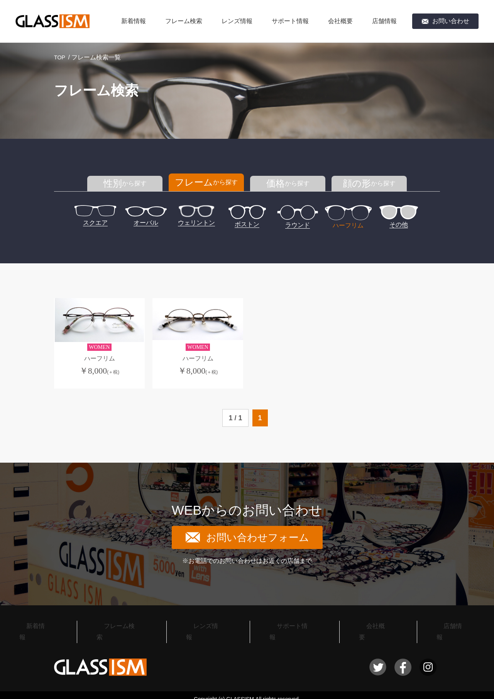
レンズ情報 (237, 21)
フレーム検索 (183, 21)
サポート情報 (290, 21)
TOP (60, 57)
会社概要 (340, 21)
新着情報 (133, 21)
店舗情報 (384, 21)
